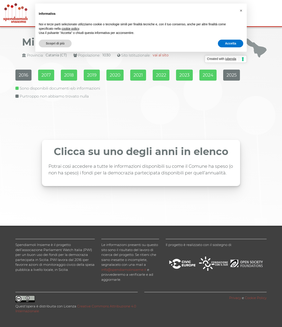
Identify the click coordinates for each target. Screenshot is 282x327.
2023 (184, 75)
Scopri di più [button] (55, 43)
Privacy (235, 298)
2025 (231, 75)
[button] (241, 10)
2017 (46, 75)
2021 (138, 75)
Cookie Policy (256, 298)
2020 (115, 75)
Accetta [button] (230, 43)
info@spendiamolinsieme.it (123, 270)
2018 (69, 75)
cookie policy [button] (70, 28)
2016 (23, 75)
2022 (161, 75)
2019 (91, 75)
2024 (208, 75)
